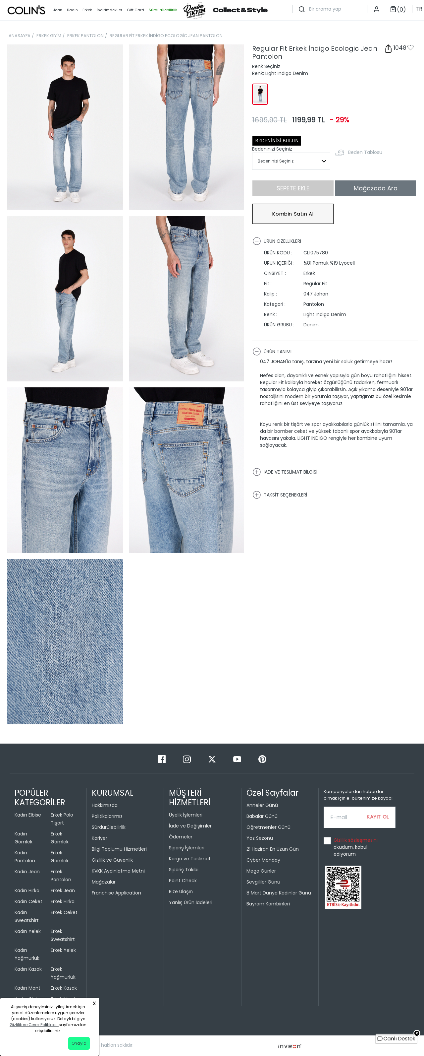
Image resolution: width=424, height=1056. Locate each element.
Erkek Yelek (63, 950)
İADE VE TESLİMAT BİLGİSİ (284, 472)
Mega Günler (261, 871)
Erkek (87, 10)
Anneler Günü (262, 805)
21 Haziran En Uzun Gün (272, 849)
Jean (57, 10)
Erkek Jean (63, 890)
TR (419, 9)
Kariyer (99, 838)
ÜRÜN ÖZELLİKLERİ (276, 241)
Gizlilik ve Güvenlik (112, 860)
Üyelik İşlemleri (185, 815)
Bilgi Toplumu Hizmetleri (119, 849)
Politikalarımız (107, 816)
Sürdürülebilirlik (109, 827)
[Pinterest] (262, 759)
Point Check (183, 880)
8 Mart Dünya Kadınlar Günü (278, 893)
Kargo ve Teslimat (190, 858)
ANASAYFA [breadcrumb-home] (19, 36)
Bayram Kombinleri (268, 903)
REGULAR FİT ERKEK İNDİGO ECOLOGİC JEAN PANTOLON (166, 36)
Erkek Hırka (63, 901)
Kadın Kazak (28, 969)
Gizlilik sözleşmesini (356, 840)
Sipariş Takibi (183, 869)
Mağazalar (104, 882)
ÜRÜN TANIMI (272, 352)
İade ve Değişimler (190, 826)
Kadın (72, 10)
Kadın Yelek (28, 931)
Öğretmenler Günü (268, 827)
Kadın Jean (27, 871)
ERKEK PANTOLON (85, 36)
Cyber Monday (263, 860)
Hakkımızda (105, 805)
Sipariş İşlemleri (186, 847)
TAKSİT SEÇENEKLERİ (279, 495)
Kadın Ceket (28, 901)
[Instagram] (187, 759)
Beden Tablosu (365, 152)
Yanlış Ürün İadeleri (190, 902)
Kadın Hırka (27, 890)
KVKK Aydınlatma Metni (118, 871)
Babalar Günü (262, 816)
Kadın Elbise (28, 815)
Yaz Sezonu (259, 838)
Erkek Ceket (64, 912)
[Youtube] (237, 759)
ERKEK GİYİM (48, 36)
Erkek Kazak (64, 988)
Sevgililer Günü (263, 882)
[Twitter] (212, 759)
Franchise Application (116, 893)
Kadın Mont (27, 988)
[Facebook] (162, 759)
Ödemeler (180, 836)
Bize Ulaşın (181, 891)
